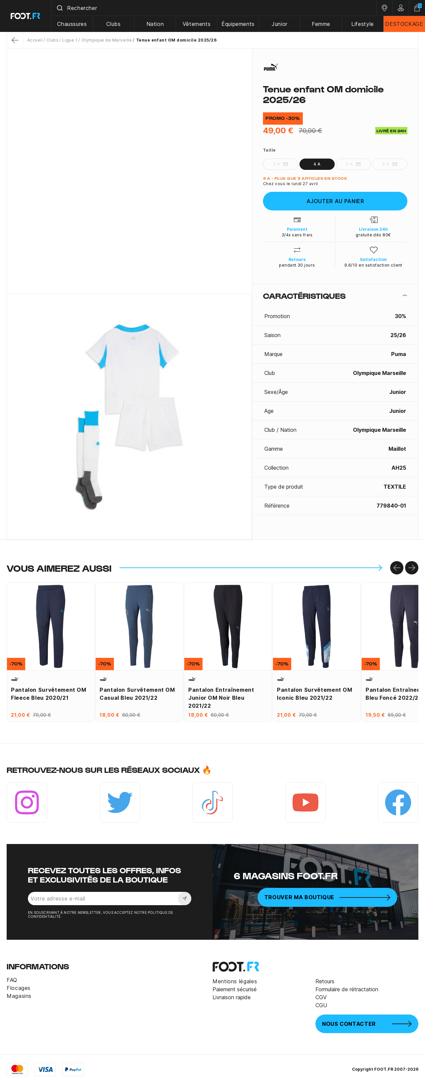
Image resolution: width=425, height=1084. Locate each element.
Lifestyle (362, 24)
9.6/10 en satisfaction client (373, 265)
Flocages (19, 988)
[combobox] (213, 8)
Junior (280, 24)
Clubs (113, 24)
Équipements (238, 24)
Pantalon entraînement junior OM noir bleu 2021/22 (221, 697)
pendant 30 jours (297, 265)
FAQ (12, 980)
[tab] (335, 295)
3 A (280, 164)
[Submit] (59, 8)
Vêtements (197, 24)
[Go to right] (411, 567)
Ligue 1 (69, 40)
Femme (321, 24)
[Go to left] (396, 567)
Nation (155, 24)
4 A (316, 164)
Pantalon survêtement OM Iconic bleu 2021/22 (314, 693)
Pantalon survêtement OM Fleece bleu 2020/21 (48, 693)
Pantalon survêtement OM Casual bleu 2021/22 (137, 693)
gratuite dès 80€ (373, 234)
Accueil (34, 40)
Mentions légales (234, 981)
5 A (353, 164)
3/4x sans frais (297, 234)
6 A (389, 164)
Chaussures (72, 24)
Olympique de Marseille (106, 40)
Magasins (19, 996)
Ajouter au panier (335, 201)
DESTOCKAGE (404, 24)
